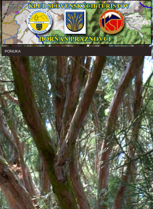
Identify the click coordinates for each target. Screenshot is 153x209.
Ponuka (13, 51)
